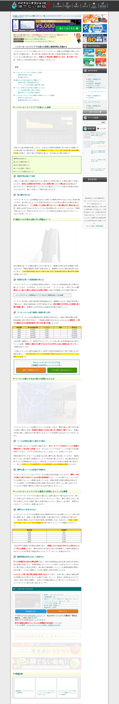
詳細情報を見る (31, 538)
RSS (67, 632)
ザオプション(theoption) (76, 689)
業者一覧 (85, 6)
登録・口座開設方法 (94, 79)
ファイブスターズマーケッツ (95, 91)
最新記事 (91, 129)
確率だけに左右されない (25, 97)
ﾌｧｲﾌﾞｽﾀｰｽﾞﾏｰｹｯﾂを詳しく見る (64, 673)
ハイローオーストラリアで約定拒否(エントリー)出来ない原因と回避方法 (57, 636)
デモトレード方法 (93, 85)
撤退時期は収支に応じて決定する (28, 100)
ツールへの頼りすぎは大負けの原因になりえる (30, 88)
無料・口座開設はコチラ (31, 325)
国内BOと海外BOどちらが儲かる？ (52, 692)
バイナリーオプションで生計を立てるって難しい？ (39, 41)
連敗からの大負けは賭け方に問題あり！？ (28, 80)
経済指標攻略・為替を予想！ (100, 687)
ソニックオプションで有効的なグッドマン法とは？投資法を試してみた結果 (37, 635)
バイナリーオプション (59, 632)
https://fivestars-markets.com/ (62, 663)
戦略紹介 (76, 6)
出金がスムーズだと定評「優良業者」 (28, 700)
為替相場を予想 (67, 6)
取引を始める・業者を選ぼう (25, 694)
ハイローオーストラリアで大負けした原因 (28, 72)
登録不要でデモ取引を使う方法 (51, 687)
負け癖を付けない (23, 77)
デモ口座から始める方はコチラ (62, 325)
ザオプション (90, 75)
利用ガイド (94, 689)
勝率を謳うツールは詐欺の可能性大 (29, 92)
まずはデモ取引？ (94, 6)
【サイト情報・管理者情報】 (95, 280)
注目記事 (103, 128)
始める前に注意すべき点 (23, 689)
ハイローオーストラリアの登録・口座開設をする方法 (43, 552)
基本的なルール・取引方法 (24, 692)
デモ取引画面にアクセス (34, 542)
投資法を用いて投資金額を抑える (28, 82)
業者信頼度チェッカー (103, 6)
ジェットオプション (92, 101)
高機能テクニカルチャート (96, 87)
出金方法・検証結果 (94, 83)
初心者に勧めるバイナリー (24, 687)
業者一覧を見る (94, 112)
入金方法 (91, 81)
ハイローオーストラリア (25, 632)
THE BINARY (73, 697)
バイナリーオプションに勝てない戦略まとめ (61, 703)
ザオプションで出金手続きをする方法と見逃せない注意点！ (98, 157)
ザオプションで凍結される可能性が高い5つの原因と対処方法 (98, 179)
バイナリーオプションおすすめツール (53, 689)
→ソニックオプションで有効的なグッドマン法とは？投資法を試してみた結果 (38, 250)
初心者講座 (58, 6)
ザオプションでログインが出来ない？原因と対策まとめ (98, 223)
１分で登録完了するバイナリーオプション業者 (28, 697)
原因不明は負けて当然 (25, 75)
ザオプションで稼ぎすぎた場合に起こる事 (98, 201)
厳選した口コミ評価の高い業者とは (35, 39)
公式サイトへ (62, 538)
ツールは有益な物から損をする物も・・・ (31, 90)
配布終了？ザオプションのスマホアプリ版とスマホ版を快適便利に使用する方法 (98, 134)
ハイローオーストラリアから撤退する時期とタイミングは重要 (34, 95)
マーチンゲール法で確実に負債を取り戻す (31, 85)
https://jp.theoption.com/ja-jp (27, 663)
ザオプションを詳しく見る (29, 673)
